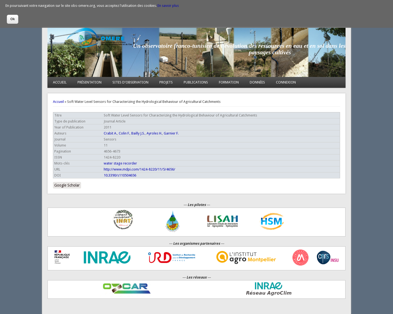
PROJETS (166, 82)
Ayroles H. (154, 133)
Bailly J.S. (138, 133)
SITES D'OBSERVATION (130, 82)
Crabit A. (110, 133)
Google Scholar (67, 185)
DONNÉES (257, 82)
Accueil (58, 102)
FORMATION (229, 82)
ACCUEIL (60, 82)
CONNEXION (286, 82)
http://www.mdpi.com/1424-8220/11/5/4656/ (139, 169)
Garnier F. (171, 133)
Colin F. (124, 133)
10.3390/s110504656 (120, 175)
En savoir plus (168, 6)
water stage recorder (120, 163)
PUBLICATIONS (196, 82)
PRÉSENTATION (90, 82)
